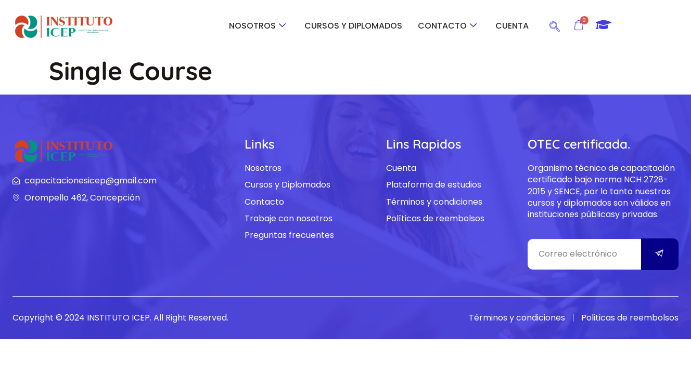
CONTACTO (447, 26)
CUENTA (512, 26)
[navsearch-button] (554, 25)
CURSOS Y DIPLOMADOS (353, 26)
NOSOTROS (257, 26)
